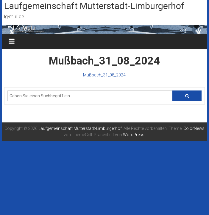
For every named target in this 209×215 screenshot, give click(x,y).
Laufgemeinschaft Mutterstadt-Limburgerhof (94, 6)
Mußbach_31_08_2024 (104, 75)
